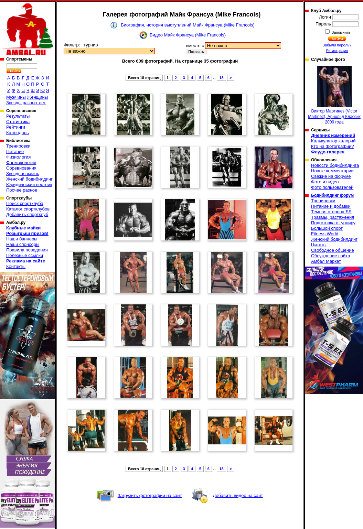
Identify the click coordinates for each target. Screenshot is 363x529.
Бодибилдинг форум (332, 195)
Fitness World (324, 233)
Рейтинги (15, 127)
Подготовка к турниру (333, 222)
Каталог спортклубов (28, 209)
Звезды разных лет (26, 102)
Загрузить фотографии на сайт (150, 495)
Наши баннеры (21, 238)
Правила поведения (27, 249)
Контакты (15, 266)
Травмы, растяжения (332, 217)
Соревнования (21, 168)
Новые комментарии (332, 170)
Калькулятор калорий (333, 140)
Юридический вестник (29, 184)
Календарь (17, 132)
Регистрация (337, 50)
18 (221, 78)
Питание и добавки (331, 206)
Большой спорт (327, 228)
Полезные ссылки (24, 255)
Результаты (18, 116)
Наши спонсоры (22, 244)
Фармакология (21, 162)
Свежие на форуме (331, 176)
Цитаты (319, 244)
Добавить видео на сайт (238, 495)
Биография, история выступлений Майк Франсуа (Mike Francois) (187, 25)
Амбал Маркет (326, 261)
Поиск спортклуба (24, 203)
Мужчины (16, 97)
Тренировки (18, 146)
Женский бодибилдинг (29, 179)
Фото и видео (325, 181)
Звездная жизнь (22, 173)
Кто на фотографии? (332, 146)
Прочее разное (21, 190)
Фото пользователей (332, 187)
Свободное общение (332, 250)
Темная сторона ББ (331, 211)
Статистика (18, 121)
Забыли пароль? (337, 45)
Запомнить (341, 32)
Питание (15, 151)
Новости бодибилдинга (335, 165)
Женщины (37, 97)
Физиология (18, 157)
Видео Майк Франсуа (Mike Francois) (188, 34)
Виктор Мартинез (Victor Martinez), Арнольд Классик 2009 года (334, 95)
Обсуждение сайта (330, 255)
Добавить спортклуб (27, 214)
